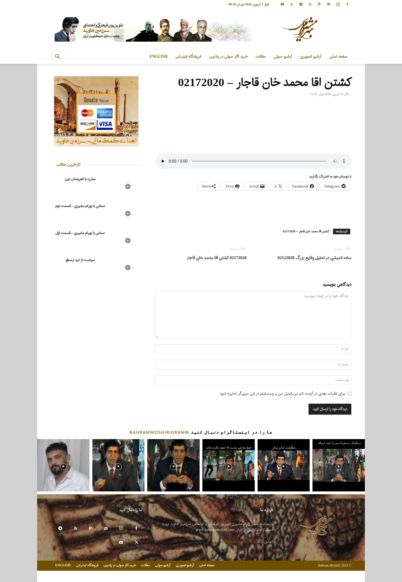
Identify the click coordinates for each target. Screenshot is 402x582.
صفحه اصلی (338, 56)
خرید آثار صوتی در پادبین (228, 56)
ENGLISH (158, 56)
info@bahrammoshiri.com (236, 541)
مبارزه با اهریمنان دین (80, 179)
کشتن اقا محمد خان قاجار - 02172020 (306, 231)
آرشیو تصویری (310, 56)
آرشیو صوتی (283, 56)
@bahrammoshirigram (159, 432)
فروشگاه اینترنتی (188, 56)
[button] (57, 57)
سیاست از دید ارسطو (80, 260)
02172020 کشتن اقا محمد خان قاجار (217, 258)
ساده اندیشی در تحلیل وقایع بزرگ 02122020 (314, 258)
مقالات (261, 56)
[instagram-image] (63, 465)
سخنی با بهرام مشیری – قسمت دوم (80, 206)
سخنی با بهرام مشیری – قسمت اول (80, 233)
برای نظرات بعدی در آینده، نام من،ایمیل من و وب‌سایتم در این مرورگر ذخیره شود (282, 393)
